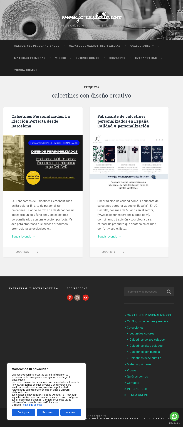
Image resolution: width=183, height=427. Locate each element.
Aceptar (70, 412)
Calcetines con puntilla (145, 352)
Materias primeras (29, 58)
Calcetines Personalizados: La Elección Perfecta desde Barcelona (40, 121)
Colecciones (140, 45)
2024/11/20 (22, 251)
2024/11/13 (108, 251)
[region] (46, 391)
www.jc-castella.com (91, 16)
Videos (60, 58)
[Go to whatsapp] (174, 416)
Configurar (24, 412)
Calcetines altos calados (146, 346)
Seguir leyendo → (23, 236)
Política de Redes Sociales (112, 418)
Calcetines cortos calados (147, 340)
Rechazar (48, 412)
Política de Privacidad (155, 418)
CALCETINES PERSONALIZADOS (36, 45)
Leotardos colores (142, 333)
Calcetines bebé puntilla (145, 358)
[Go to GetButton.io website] (174, 423)
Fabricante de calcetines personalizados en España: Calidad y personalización (123, 121)
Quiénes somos (88, 58)
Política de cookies (32, 404)
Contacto (117, 58)
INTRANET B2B (146, 58)
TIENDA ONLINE (25, 70)
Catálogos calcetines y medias (95, 45)
